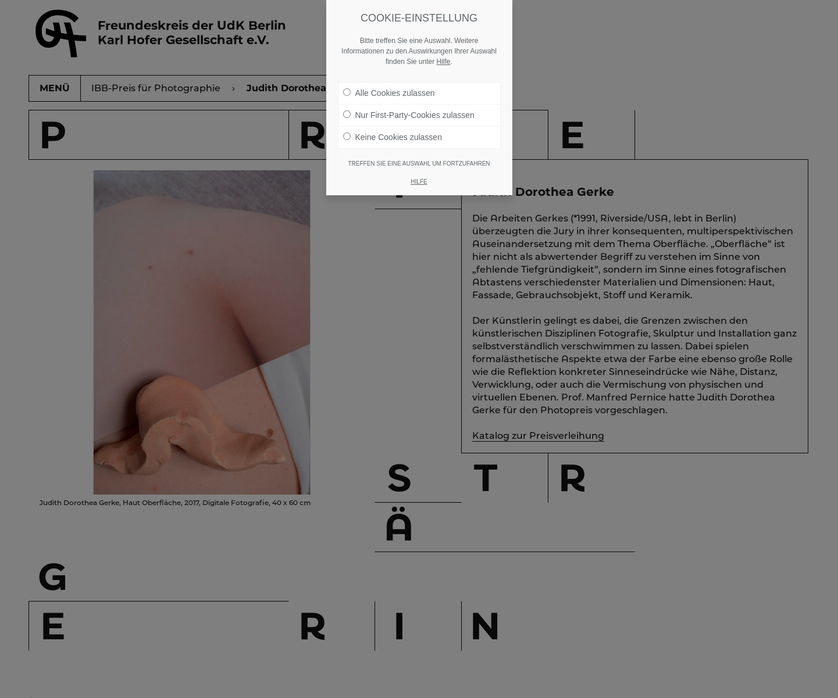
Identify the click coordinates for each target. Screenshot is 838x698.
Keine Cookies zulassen (392, 137)
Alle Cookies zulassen (389, 93)
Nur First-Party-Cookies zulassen (409, 115)
